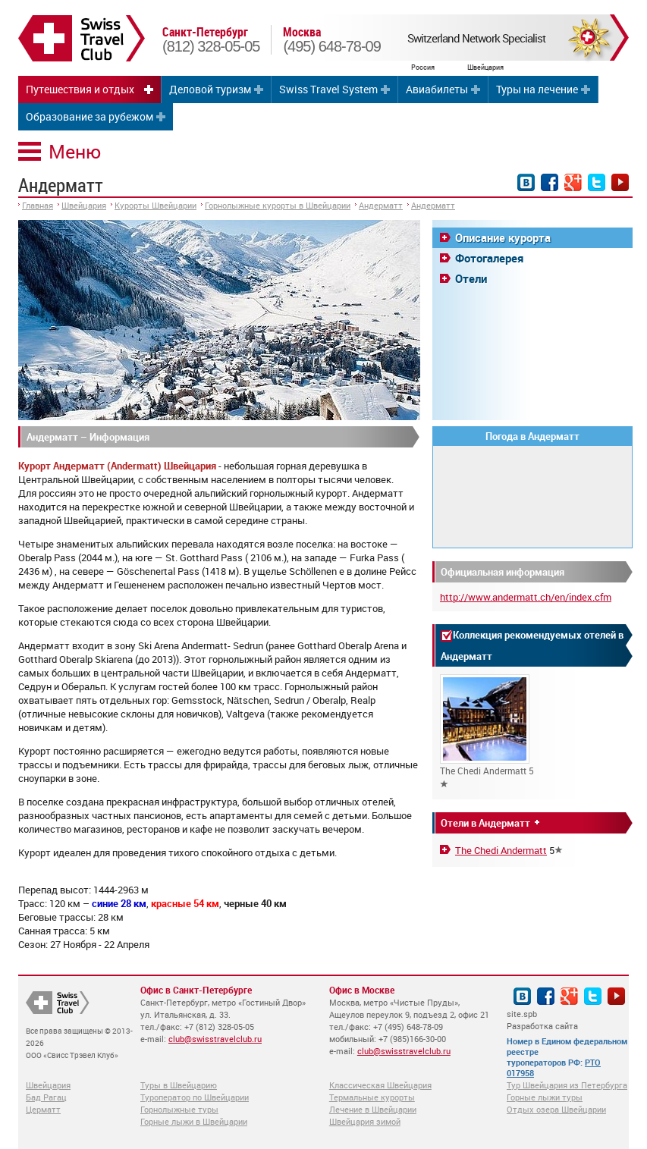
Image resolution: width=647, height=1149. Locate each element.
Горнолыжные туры (179, 1109)
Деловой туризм (210, 89)
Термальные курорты (372, 1097)
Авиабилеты (437, 89)
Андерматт (381, 205)
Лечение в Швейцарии (372, 1109)
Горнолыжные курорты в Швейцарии (277, 205)
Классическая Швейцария (380, 1085)
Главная (37, 205)
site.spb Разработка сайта (542, 1019)
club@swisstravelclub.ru (215, 1038)
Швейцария (83, 205)
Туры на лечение (537, 89)
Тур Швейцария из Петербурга (567, 1085)
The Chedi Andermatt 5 (487, 731)
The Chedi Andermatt (501, 850)
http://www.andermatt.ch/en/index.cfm (525, 597)
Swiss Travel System (328, 89)
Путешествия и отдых (80, 89)
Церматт (43, 1109)
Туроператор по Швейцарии (194, 1097)
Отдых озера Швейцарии (556, 1109)
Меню (75, 151)
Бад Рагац (46, 1097)
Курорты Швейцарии (155, 205)
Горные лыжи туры (545, 1097)
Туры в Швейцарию (178, 1085)
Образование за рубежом (89, 116)
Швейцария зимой (364, 1121)
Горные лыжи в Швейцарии (193, 1121)
